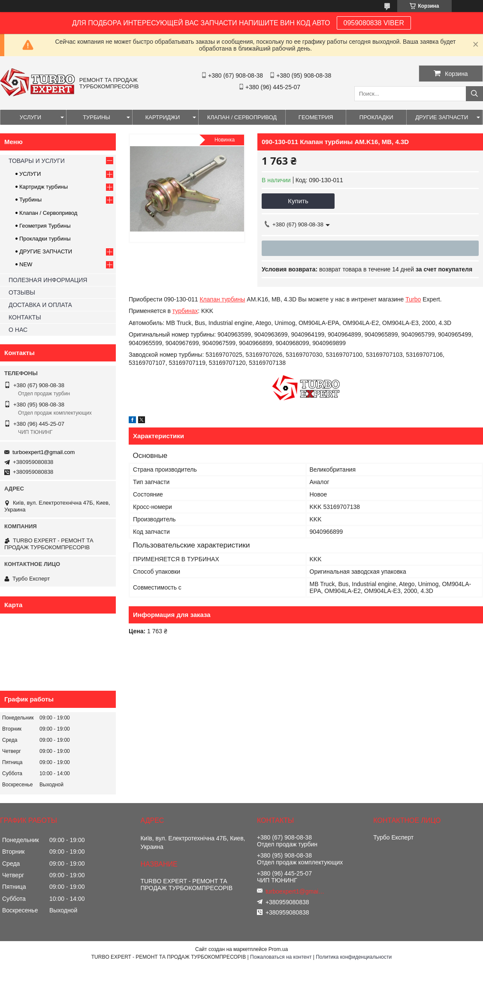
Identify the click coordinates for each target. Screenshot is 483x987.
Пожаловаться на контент (280, 957)
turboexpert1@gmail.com (43, 452)
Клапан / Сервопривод (48, 213)
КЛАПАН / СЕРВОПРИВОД (242, 117)
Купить (298, 201)
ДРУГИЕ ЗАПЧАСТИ (441, 117)
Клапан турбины (222, 299)
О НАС (18, 329)
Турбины (30, 199)
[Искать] (474, 93)
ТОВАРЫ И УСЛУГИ (37, 160)
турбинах (185, 310)
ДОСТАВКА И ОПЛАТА (40, 304)
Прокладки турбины (45, 238)
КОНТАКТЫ (25, 317)
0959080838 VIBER (374, 23)
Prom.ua (278, 949)
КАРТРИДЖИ (162, 117)
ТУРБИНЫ (96, 117)
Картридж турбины (43, 187)
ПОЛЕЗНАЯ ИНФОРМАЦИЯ (48, 280)
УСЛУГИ (30, 117)
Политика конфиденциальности (354, 957)
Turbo (413, 299)
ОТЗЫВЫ (22, 292)
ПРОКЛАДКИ (376, 117)
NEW (25, 264)
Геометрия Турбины (45, 226)
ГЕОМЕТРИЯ (316, 117)
